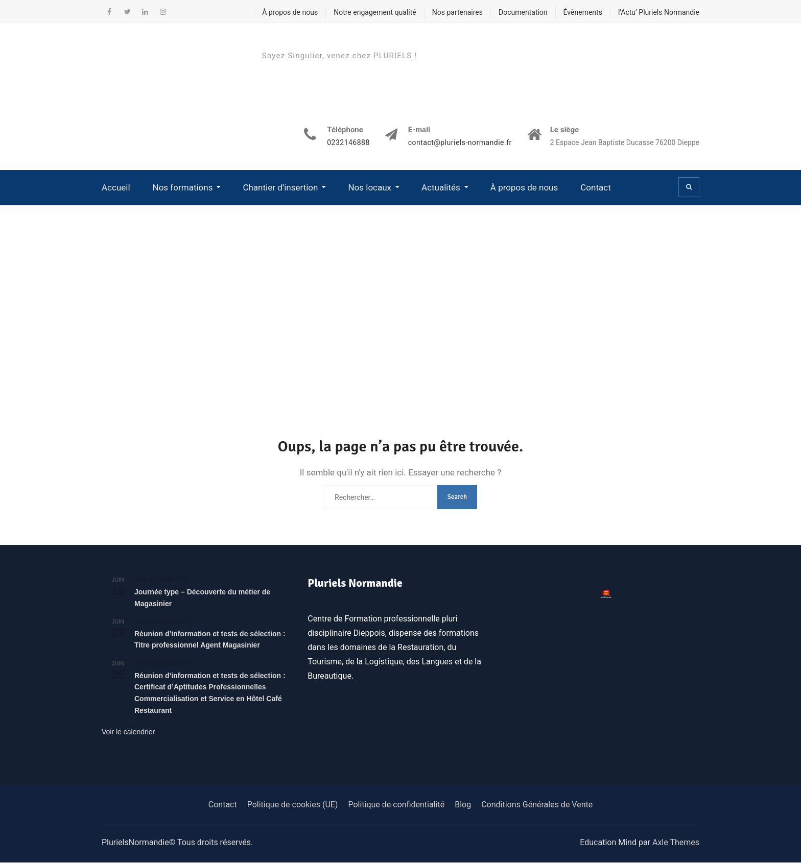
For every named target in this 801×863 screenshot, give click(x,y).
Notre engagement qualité (375, 12)
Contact (595, 187)
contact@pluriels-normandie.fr (459, 143)
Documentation (523, 12)
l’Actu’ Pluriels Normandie (658, 12)
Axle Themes (675, 843)
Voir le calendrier (128, 732)
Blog (463, 805)
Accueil (116, 187)
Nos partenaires (457, 12)
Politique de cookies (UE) (292, 805)
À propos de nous (290, 12)
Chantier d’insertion (280, 187)
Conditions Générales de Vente (537, 805)
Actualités (440, 187)
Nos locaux (369, 187)
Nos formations (183, 187)
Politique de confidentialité (396, 805)
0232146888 (348, 143)
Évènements (582, 12)
